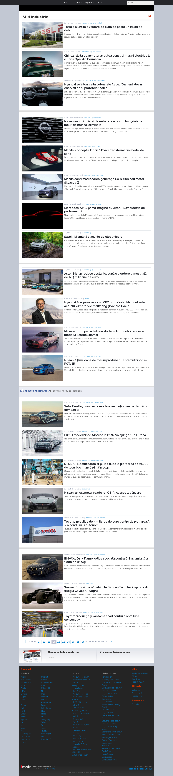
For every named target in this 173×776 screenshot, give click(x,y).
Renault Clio (77, 688)
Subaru (44, 722)
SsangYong (45, 719)
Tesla (43, 728)
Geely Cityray (78, 685)
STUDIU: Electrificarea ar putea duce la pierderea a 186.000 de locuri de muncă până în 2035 (106, 465)
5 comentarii (98, 356)
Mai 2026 (136, 690)
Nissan (44, 691)
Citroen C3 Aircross (80, 710)
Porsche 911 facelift (80, 738)
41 (44, 642)
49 (82, 642)
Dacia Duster (107, 751)
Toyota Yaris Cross (109, 693)
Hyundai (24, 719)
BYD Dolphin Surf (79, 741)
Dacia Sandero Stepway (112, 688)
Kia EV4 (75, 705)
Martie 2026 (137, 696)
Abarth (23, 677)
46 (68, 642)
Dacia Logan (107, 757)
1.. (26, 642)
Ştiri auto (135, 676)
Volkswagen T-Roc (80, 694)
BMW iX (105, 745)
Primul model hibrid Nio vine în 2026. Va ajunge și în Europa (105, 435)
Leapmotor (25, 739)
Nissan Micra (107, 702)
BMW (23, 691)
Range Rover (46, 702)
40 (39, 642)
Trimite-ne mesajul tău (140, 769)
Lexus (23, 742)
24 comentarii (98, 460)
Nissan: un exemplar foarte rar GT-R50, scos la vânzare (102, 492)
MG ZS (75, 728)
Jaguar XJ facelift (109, 691)
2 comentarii (98, 327)
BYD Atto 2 (77, 691)
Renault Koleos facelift (111, 748)
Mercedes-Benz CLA (81, 680)
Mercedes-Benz (48, 682)
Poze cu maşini (138, 682)
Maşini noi (26, 669)
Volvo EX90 (77, 736)
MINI (43, 685)
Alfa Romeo (26, 680)
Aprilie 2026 (137, 693)
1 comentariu (96, 204)
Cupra (23, 697)
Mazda (44, 680)
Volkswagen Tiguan (80, 677)
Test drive (136, 679)
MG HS (75, 722)
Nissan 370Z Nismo (110, 680)
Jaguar (24, 725)
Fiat (22, 708)
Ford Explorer (107, 677)
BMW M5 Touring (79, 702)
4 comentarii (98, 118)
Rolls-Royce (46, 708)
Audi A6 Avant (78, 708)
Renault (44, 705)
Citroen (24, 694)
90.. (99, 642)
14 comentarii (101, 81)
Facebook (102, 658)
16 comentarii (100, 555)
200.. (107, 642)
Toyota (44, 731)
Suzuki (44, 725)
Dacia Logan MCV (109, 760)
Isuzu (23, 722)
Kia (22, 731)
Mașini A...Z (46, 739)
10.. (29, 642)
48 (78, 642)
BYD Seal (76, 682)
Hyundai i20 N (108, 710)
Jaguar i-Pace (107, 713)
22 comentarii (97, 23)
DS (22, 702)
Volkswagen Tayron (80, 725)
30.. (35, 642)
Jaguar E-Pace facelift (111, 721)
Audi (23, 685)
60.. (90, 642)
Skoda (43, 714)
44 (58, 642)
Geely (23, 714)
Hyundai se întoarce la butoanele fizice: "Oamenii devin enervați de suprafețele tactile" (103, 86)
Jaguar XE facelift (109, 724)
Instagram (109, 658)
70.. (93, 642)
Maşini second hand (140, 673)
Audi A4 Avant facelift (111, 735)
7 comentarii (97, 52)
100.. (103, 642)
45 (63, 642)
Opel (43, 694)
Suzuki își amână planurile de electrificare (93, 236)
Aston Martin (26, 682)
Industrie (85, 23)
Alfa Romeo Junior (80, 755)
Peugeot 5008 (78, 719)
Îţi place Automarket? (37, 391)
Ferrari (23, 705)
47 (73, 642)
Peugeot (44, 697)
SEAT (43, 711)
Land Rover (25, 736)
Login (107, 2)
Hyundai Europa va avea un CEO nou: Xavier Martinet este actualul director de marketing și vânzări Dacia (104, 304)
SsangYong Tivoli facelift (112, 732)
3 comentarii (98, 175)
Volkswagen (46, 734)
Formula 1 (136, 704)
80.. (96, 642)
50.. (86, 642)
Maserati (44, 677)
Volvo (43, 736)
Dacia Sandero (108, 754)
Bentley (24, 688)
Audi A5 (75, 716)
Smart (43, 717)
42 (49, 642)
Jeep (23, 728)
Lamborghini (26, 734)
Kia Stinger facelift (109, 737)
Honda (23, 717)
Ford (23, 711)
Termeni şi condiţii (54, 768)
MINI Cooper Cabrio (80, 713)
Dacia (23, 700)
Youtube (116, 658)
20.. (32, 642)
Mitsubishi (45, 688)
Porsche (44, 700)
